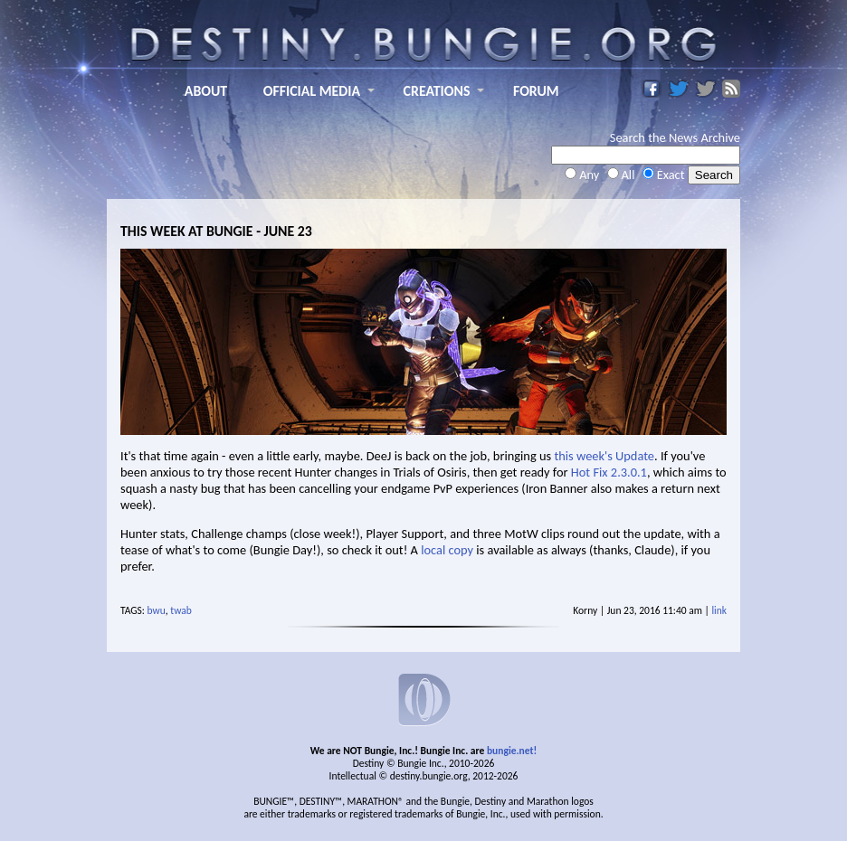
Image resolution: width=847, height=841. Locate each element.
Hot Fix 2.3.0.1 (609, 472)
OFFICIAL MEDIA (311, 90)
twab (181, 610)
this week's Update (604, 456)
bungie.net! (512, 750)
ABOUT (206, 90)
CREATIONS (437, 90)
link (719, 610)
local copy (447, 550)
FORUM (536, 90)
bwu (157, 610)
